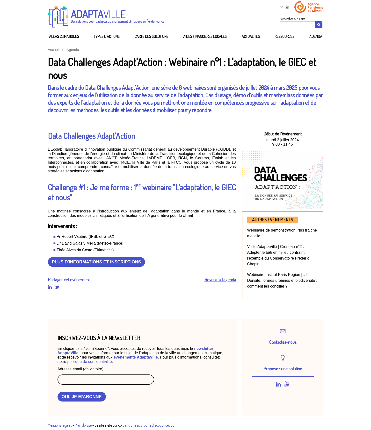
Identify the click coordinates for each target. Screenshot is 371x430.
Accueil (53, 50)
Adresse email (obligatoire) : (82, 369)
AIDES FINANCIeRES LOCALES (205, 36)
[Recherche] (319, 24)
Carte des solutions (151, 36)
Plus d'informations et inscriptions (96, 262)
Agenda (315, 36)
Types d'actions (107, 36)
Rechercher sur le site (292, 19)
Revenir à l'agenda (220, 279)
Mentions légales (60, 425)
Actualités (251, 36)
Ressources (284, 36)
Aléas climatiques (64, 36)
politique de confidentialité (89, 362)
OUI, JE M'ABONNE (82, 396)
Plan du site (83, 425)
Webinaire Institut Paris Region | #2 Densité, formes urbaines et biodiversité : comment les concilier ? (282, 280)
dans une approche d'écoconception (149, 425)
